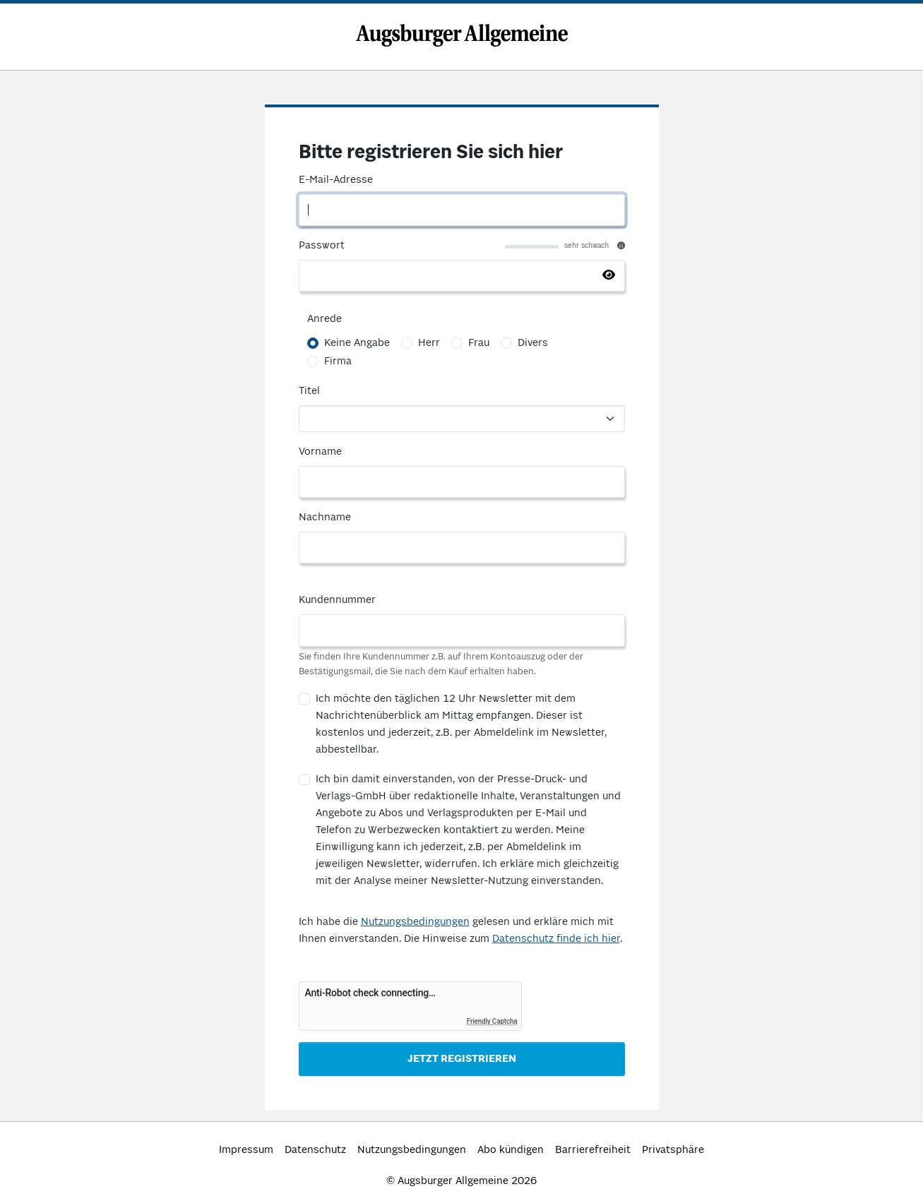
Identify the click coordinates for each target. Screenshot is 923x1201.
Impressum (246, 1150)
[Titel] (462, 418)
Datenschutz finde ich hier (556, 939)
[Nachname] (462, 547)
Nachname (325, 517)
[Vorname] (462, 482)
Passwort (322, 245)
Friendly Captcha (492, 1021)
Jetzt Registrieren (461, 1059)
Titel (309, 391)
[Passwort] (462, 276)
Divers (533, 343)
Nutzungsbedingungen (415, 922)
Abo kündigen (510, 1150)
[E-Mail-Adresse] (462, 210)
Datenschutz (315, 1150)
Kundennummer (337, 600)
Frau (478, 343)
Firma (338, 361)
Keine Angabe (357, 343)
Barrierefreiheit (593, 1150)
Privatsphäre (673, 1150)
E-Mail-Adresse (336, 180)
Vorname (320, 452)
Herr (429, 343)
